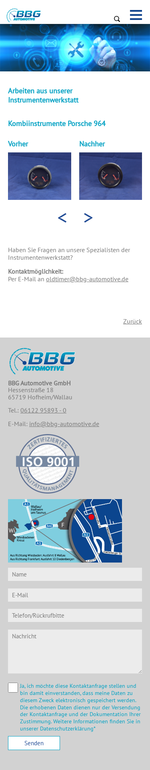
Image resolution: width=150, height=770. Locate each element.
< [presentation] (62, 217)
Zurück (132, 321)
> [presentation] (88, 217)
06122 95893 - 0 (43, 410)
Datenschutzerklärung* (68, 728)
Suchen (117, 19)
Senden (34, 743)
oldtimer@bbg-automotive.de (87, 279)
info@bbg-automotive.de (64, 424)
